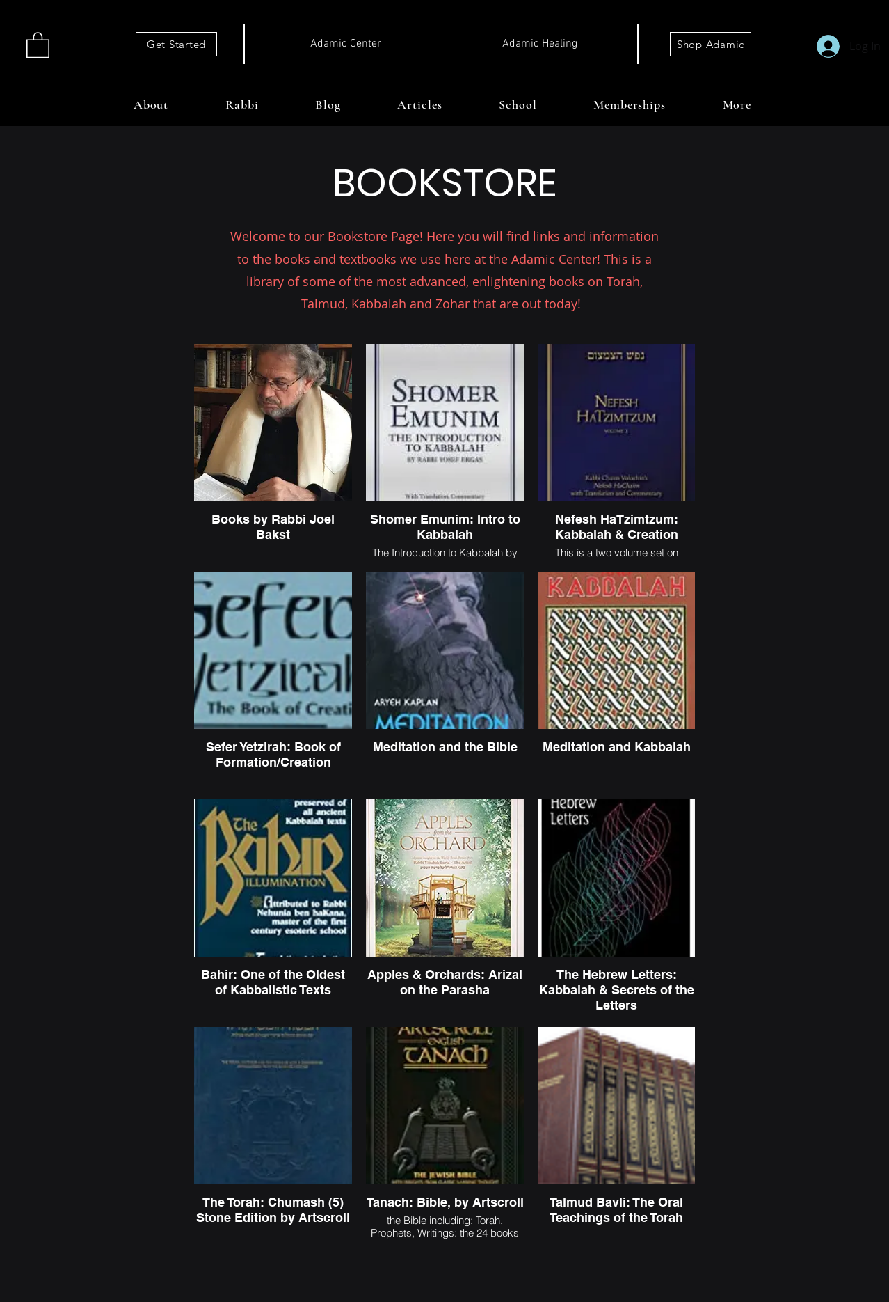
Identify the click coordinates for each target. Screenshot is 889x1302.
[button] (37, 44)
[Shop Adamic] (710, 44)
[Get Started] (176, 44)
